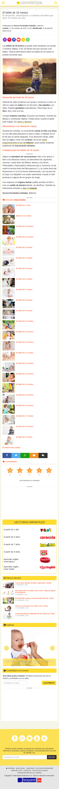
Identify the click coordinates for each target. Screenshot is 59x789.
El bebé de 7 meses (24, 289)
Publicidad (30, 768)
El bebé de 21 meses (24, 321)
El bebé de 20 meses (24, 332)
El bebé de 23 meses (24, 226)
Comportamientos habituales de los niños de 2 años (35, 614)
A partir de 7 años (12, 544)
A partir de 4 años (12, 537)
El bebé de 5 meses (24, 268)
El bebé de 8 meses (24, 300)
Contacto (27, 770)
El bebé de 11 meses (24, 353)
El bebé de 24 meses (24, 237)
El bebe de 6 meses (24, 279)
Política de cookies (40, 770)
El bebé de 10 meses (24, 342)
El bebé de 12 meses (24, 363)
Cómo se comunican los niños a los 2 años (31, 606)
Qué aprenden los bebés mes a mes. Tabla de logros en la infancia (35, 591)
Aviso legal (20, 768)
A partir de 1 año (11, 529)
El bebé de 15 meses (24, 395)
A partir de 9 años (12, 552)
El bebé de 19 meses (24, 426)
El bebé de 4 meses (24, 258)
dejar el (30, 188)
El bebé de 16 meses (24, 405)
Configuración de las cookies (29, 773)
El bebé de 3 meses (24, 247)
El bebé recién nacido (11, 447)
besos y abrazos (24, 122)
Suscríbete (49, 683)
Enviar (52, 757)
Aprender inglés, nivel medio (11, 568)
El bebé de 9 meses (24, 310)
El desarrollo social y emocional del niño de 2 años (34, 598)
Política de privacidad (44, 768)
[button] (6, 648)
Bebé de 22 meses (23, 216)
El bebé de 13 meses (24, 374)
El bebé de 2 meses (24, 437)
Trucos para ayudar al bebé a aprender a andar (33, 583)
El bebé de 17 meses (24, 416)
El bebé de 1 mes (23, 205)
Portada (10, 768)
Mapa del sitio (16, 770)
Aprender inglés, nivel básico (11, 560)
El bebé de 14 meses (24, 384)
